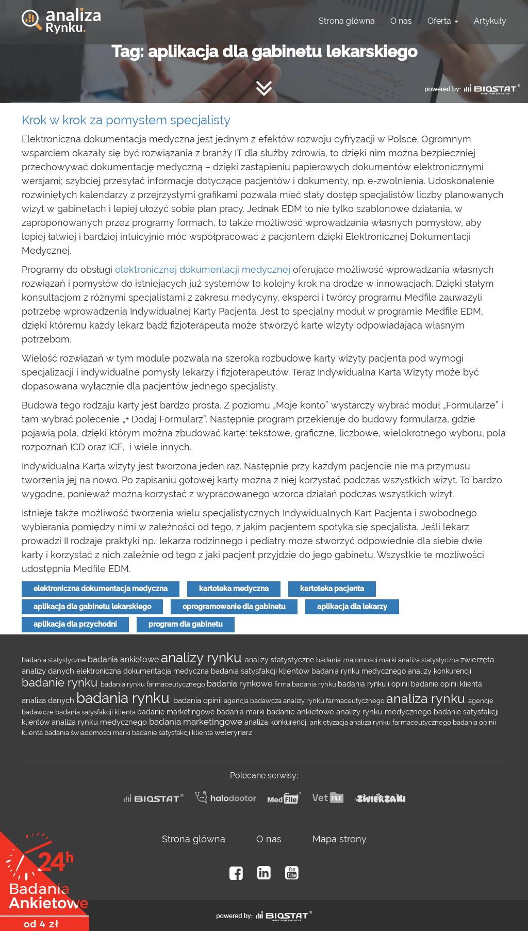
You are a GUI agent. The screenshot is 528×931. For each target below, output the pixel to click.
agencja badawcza (253, 700)
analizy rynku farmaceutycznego (334, 700)
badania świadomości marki (88, 732)
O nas (401, 21)
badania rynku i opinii (374, 684)
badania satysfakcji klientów (261, 670)
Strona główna (347, 21)
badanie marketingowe (177, 712)
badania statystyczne (55, 660)
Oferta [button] (442, 21)
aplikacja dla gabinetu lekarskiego (92, 606)
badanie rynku (61, 682)
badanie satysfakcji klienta (173, 732)
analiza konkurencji (277, 722)
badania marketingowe (196, 721)
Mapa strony (339, 839)
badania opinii (198, 700)
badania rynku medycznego (359, 671)
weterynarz (233, 732)
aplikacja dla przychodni (75, 624)
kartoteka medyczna (234, 588)
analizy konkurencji (439, 671)
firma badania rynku (306, 684)
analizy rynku (203, 657)
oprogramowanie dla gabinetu (234, 606)
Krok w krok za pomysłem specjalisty (126, 119)
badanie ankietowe (301, 711)
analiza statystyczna (429, 660)
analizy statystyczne (280, 660)
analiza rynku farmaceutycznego (401, 722)
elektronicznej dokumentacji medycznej (202, 269)
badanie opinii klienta (446, 684)
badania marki (242, 712)
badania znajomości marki (357, 660)
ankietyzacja (330, 722)
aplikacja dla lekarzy (352, 606)
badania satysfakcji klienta (96, 712)
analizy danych (49, 670)
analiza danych (49, 700)
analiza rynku (427, 698)
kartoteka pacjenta (332, 588)
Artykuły (490, 21)
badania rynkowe (240, 684)
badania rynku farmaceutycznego (154, 684)
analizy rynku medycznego (385, 711)
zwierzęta (477, 659)
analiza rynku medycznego (100, 721)
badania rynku (124, 698)
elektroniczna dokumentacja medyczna (101, 588)
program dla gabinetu (185, 624)
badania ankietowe (124, 659)
